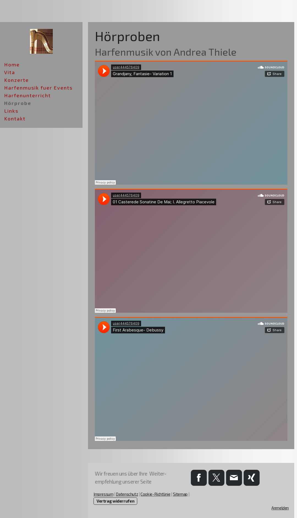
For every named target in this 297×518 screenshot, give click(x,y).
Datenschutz (127, 494)
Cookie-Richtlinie (155, 494)
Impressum (104, 494)
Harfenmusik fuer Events (38, 88)
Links (11, 111)
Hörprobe (17, 103)
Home (12, 64)
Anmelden (280, 507)
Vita (9, 72)
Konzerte (16, 80)
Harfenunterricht (27, 95)
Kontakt (15, 118)
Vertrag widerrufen (115, 500)
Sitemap (180, 494)
